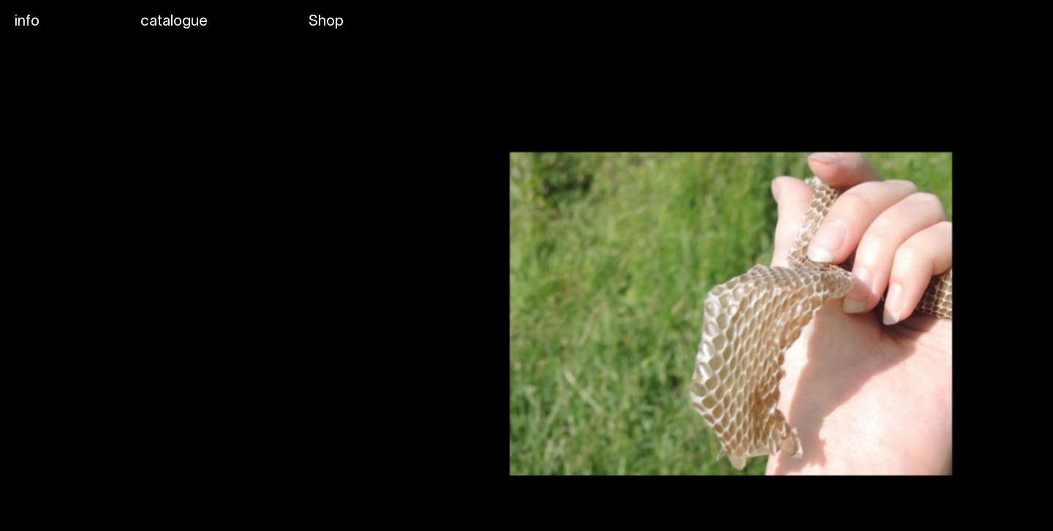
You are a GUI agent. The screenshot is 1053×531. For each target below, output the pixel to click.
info (27, 22)
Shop (326, 22)
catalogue (174, 22)
